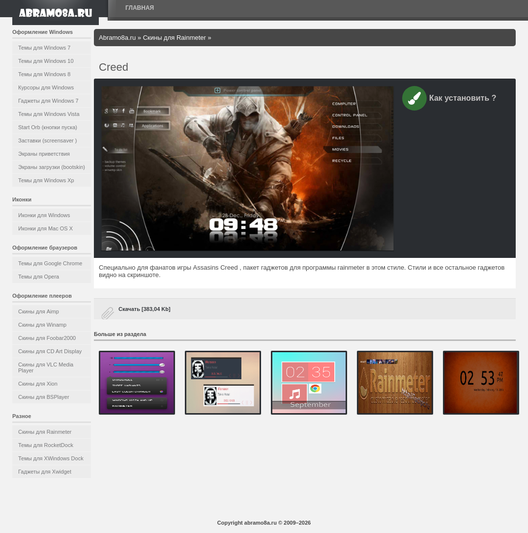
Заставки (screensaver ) (47, 140)
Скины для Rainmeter (45, 432)
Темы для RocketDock (45, 445)
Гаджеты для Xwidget (44, 472)
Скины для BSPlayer (43, 397)
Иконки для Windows (44, 215)
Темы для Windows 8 (44, 74)
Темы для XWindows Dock (51, 458)
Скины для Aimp (38, 311)
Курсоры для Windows (46, 87)
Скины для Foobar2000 (47, 338)
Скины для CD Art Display (50, 351)
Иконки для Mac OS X (45, 228)
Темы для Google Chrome (50, 263)
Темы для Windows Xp (46, 180)
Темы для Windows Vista (49, 114)
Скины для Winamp (42, 325)
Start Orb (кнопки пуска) (47, 127)
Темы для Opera (38, 277)
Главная (139, 7)
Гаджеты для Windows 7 (48, 101)
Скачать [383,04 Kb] (144, 309)
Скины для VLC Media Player (45, 367)
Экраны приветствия (44, 154)
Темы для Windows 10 (46, 61)
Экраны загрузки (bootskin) (51, 167)
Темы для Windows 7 (44, 48)
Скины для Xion (38, 384)
